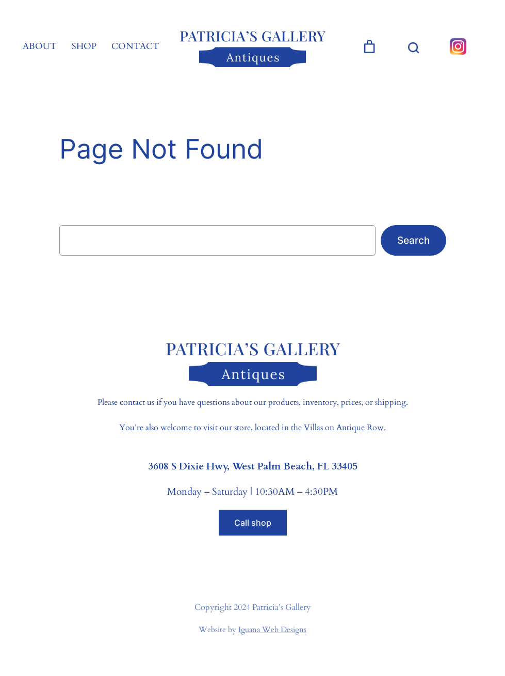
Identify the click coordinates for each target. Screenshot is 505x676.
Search (413, 240)
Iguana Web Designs (272, 629)
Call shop (252, 522)
